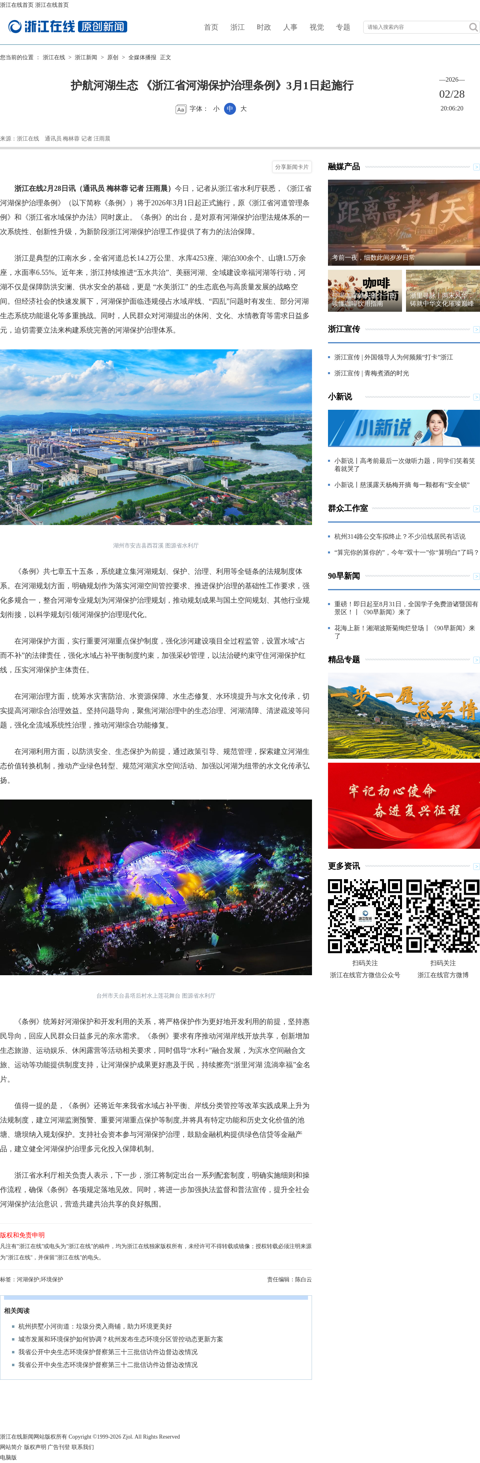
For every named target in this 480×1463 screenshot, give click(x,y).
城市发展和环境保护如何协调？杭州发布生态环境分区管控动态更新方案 (120, 1339)
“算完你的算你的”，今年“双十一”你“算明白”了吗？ (407, 552)
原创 (112, 57)
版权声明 (35, 1447)
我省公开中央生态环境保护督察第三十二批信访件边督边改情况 (108, 1364)
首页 (211, 27)
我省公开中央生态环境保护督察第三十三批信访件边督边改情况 (108, 1352)
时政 (264, 27)
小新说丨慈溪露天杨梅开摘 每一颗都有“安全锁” (402, 484)
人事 (290, 27)
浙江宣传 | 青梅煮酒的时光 (371, 373)
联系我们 (83, 1447)
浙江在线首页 (17, 5)
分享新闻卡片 (292, 167)
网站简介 (11, 1447)
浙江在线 (54, 57)
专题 (343, 27)
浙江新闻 (86, 57)
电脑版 (8, 1458)
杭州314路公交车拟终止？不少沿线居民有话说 (400, 536)
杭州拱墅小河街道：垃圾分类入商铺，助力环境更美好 (95, 1326)
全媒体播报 (142, 57)
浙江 (237, 27)
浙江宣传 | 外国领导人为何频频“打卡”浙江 (393, 357)
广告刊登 (59, 1447)
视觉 (317, 27)
